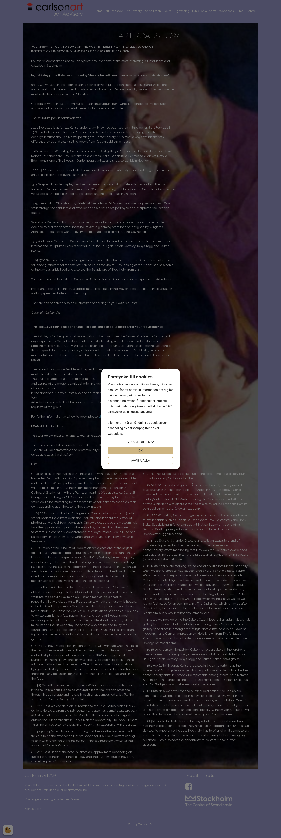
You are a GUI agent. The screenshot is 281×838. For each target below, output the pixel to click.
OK (140, 451)
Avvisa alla (140, 460)
